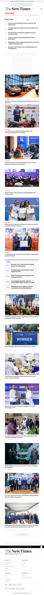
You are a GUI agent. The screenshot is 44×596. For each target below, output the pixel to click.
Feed (6, 569)
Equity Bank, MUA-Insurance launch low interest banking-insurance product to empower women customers (21, 526)
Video (6, 588)
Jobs (23, 566)
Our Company (8, 562)
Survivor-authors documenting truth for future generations (22, 276)
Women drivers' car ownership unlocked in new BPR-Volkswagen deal (20, 406)
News (6, 584)
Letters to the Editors (26, 577)
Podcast (22, 588)
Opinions (24, 575)
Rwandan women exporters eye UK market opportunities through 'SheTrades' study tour (21, 436)
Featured (7, 99)
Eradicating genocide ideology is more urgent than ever (22, 270)
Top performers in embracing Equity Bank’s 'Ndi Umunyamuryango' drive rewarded (19, 131)
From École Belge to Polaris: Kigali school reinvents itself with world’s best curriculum (21, 317)
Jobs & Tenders (11, 588)
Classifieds (7, 581)
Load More (22, 534)
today (27, 19)
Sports (14, 584)
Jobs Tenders (8, 579)
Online (6, 575)
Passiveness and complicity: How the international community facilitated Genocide (22, 287)
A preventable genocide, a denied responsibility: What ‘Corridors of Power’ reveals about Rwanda (23, 281)
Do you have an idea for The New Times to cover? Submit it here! (22, 1)
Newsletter (24, 562)
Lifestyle (19, 584)
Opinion (10, 584)
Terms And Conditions (9, 566)
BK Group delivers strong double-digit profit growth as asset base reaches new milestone (20, 163)
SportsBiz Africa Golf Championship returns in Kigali (20, 346)
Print (23, 564)
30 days (37, 19)
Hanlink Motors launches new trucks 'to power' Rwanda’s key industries (21, 466)
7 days (32, 19)
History (6, 568)
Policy (6, 564)
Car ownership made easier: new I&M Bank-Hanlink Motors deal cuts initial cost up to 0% (22, 496)
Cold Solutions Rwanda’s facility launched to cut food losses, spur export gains (20, 377)
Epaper (17, 588)
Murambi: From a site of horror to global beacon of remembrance (22, 265)
